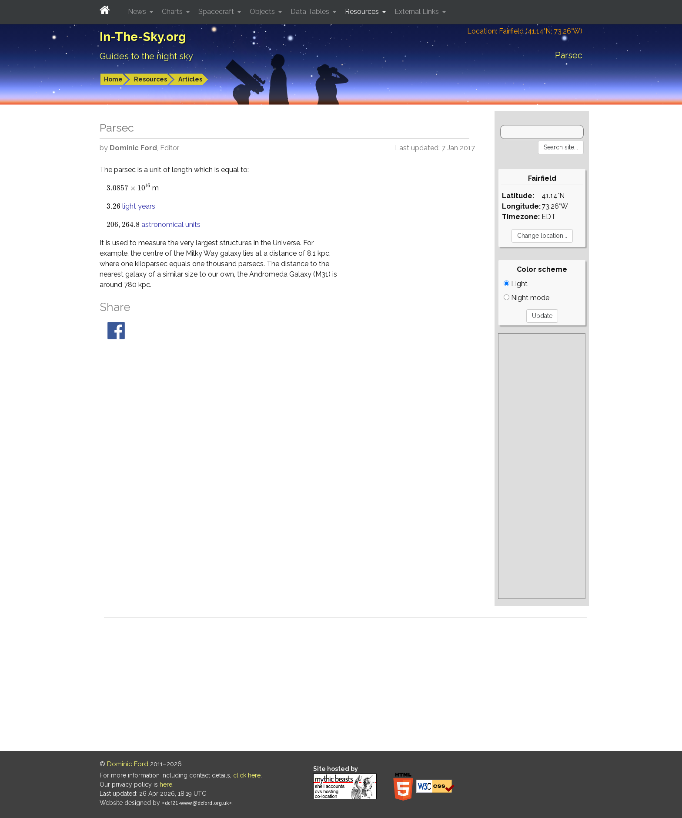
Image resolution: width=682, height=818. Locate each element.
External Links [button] (417, 11)
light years (138, 206)
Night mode (526, 298)
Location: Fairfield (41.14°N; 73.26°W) (524, 31)
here (166, 784)
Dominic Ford (127, 764)
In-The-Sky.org (143, 37)
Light (516, 284)
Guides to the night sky (146, 56)
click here (247, 775)
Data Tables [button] (311, 11)
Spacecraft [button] (217, 11)
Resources (150, 79)
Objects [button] (263, 11)
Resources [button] (363, 11)
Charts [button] (173, 11)
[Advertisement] (541, 466)
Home (113, 79)
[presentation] (128, 188)
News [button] (138, 11)
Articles (190, 79)
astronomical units (171, 224)
